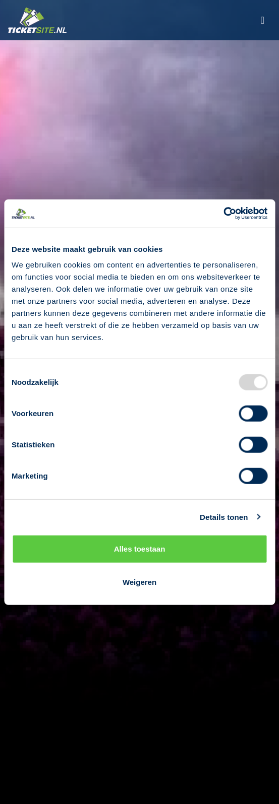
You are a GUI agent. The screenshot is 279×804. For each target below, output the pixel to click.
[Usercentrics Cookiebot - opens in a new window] (223, 213)
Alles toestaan (139, 549)
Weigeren (139, 581)
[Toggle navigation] (262, 20)
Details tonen (224, 516)
